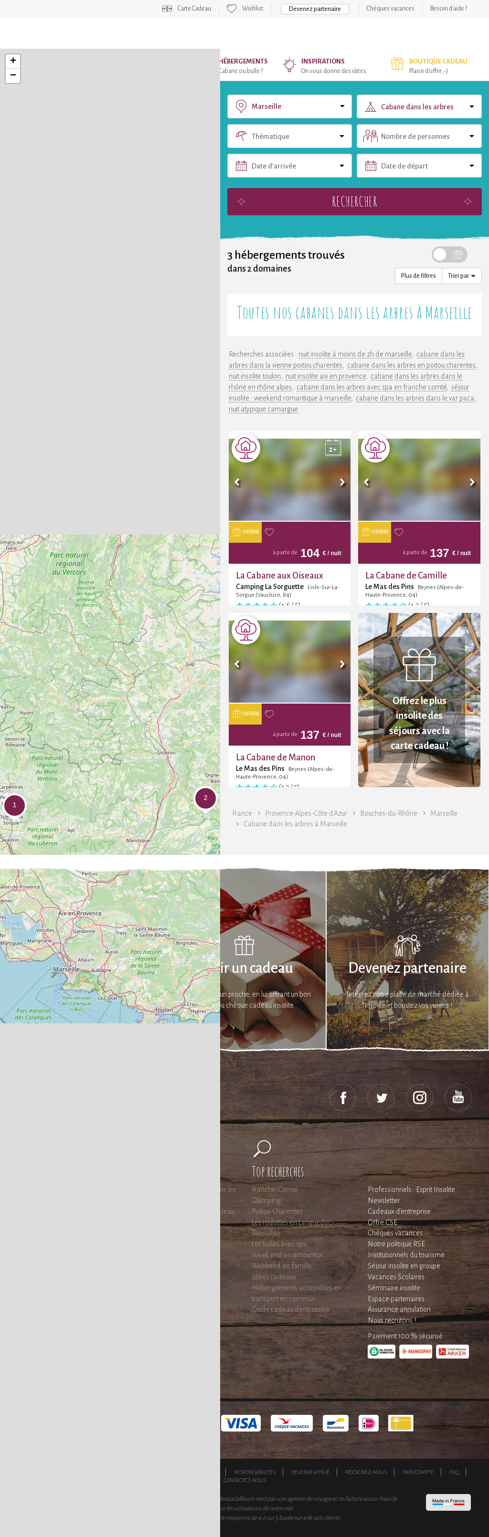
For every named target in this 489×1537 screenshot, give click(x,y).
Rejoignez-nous (366, 1472)
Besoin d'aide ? (448, 8)
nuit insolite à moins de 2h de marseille (355, 354)
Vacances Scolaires (396, 1277)
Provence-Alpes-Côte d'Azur (306, 813)
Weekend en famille (282, 1266)
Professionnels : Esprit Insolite (411, 1189)
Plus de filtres (418, 276)
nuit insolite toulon (255, 376)
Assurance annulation (399, 1309)
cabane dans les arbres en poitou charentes (411, 365)
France (242, 813)
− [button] (13, 76)
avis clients (326, 1518)
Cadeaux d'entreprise (399, 1211)
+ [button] (13, 61)
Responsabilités (255, 1472)
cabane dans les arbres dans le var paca (415, 398)
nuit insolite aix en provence (326, 376)
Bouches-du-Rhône (388, 813)
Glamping (266, 1200)
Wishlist (252, 8)
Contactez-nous (244, 1480)
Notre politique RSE (396, 1244)
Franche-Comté (275, 1189)
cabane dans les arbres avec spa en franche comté (371, 387)
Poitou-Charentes (277, 1211)
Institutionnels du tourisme (406, 1255)
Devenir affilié (310, 1472)
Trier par (462, 276)
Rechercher (354, 201)
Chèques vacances (391, 8)
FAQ (453, 1472)
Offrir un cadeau (244, 968)
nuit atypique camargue (263, 409)
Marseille (443, 813)
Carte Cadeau (194, 8)
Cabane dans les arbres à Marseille (295, 824)
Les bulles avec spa (279, 1244)
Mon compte (418, 1472)
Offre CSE (382, 1222)
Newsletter (384, 1200)
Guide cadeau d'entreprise (291, 1309)
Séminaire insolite (394, 1288)
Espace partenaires (396, 1299)
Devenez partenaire (315, 9)
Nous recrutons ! (392, 1320)
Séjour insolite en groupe (404, 1266)
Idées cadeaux (274, 1277)
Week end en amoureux (287, 1255)
